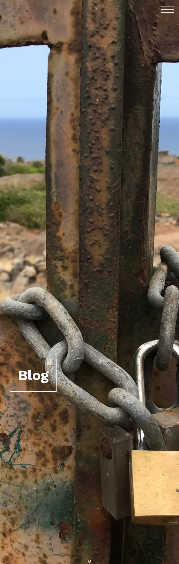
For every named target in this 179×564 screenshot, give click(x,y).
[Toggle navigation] (167, 9)
